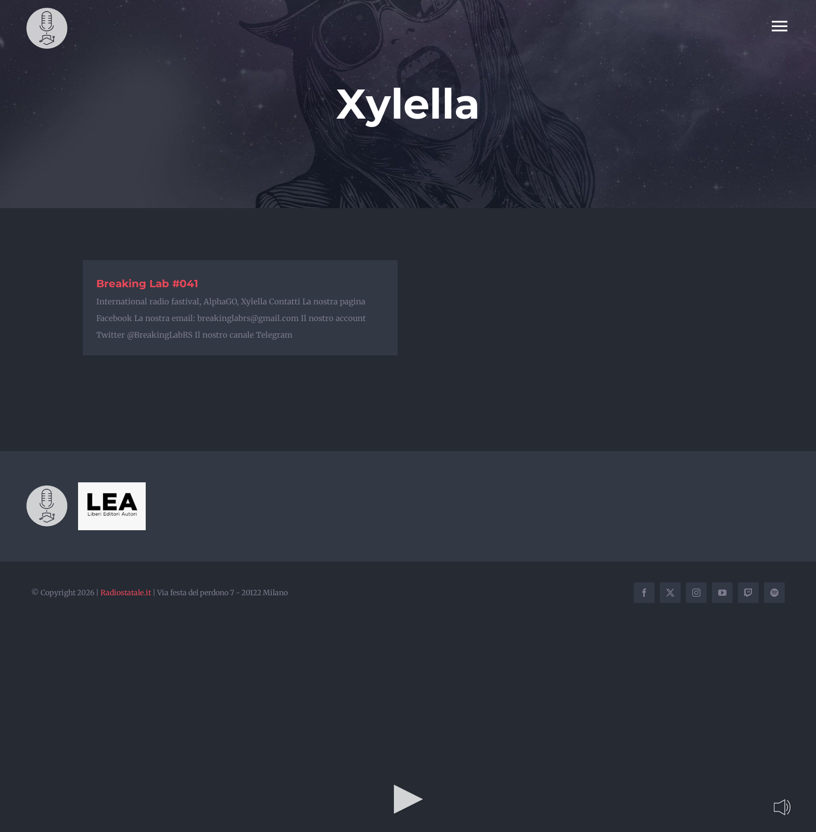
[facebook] (644, 592)
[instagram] (696, 592)
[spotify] (774, 592)
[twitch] (748, 592)
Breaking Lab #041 (147, 283)
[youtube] (722, 592)
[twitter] (670, 592)
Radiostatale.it (125, 592)
